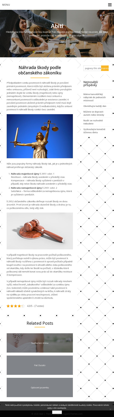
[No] (110, 409)
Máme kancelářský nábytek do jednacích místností (94, 97)
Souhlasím (56, 412)
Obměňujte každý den (94, 106)
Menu (6, 4)
